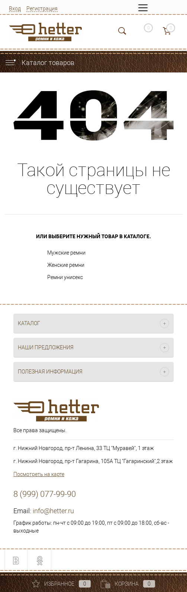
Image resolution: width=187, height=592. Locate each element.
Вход (15, 9)
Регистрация (42, 9)
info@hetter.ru (53, 511)
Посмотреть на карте (38, 474)
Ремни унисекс (65, 277)
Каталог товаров (39, 63)
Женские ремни (65, 265)
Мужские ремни (66, 253)
